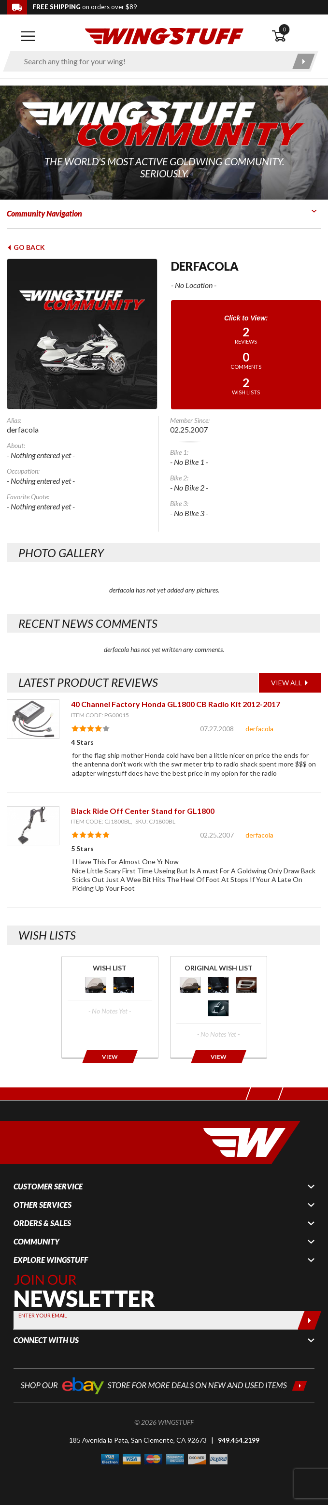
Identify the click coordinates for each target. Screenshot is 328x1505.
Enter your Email (42, 1315)
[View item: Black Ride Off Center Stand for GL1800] (33, 825)
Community (36, 1241)
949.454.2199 (238, 1440)
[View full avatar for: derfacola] (82, 334)
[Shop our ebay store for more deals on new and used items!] (164, 1385)
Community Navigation (44, 213)
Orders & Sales (42, 1223)
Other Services (42, 1205)
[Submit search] (303, 61)
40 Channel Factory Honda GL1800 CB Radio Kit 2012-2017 (175, 704)
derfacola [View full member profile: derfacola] (259, 728)
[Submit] (309, 1320)
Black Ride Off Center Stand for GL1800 (142, 810)
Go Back (26, 247)
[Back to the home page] (164, 35)
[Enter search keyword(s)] (152, 61)
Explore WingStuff (51, 1260)
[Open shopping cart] (296, 36)
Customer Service (48, 1186)
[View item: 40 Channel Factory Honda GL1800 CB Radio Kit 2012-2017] (33, 718)
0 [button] (284, 29)
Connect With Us (46, 1340)
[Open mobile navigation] (28, 36)
